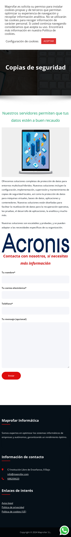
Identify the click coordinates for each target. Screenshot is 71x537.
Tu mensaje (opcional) (35, 343)
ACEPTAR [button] (49, 41)
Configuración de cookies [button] (22, 41)
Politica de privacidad (13, 507)
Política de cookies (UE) (14, 511)
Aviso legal (7, 503)
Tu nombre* (35, 277)
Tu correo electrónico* (35, 292)
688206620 (13, 478)
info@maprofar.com (18, 474)
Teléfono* (35, 308)
